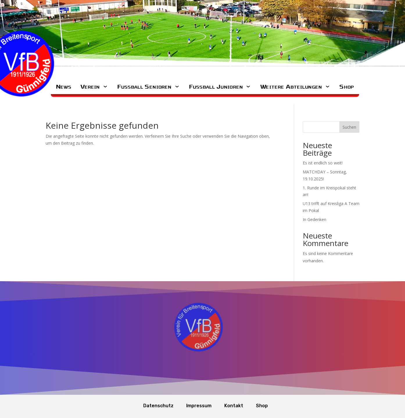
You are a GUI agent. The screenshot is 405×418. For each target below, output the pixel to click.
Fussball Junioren (216, 86)
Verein (90, 86)
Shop (346, 86)
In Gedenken (314, 219)
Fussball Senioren (144, 86)
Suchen (349, 127)
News (63, 86)
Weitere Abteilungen (291, 86)
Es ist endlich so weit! (323, 163)
